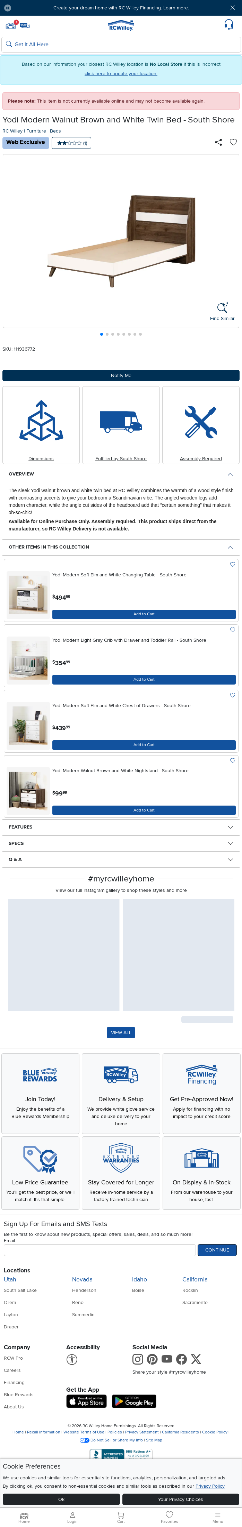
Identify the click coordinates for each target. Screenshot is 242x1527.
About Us (14, 1407)
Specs (16, 843)
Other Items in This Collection (49, 547)
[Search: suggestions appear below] (121, 45)
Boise (138, 1290)
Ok (61, 1499)
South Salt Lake (20, 1290)
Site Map (154, 1440)
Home (18, 1432)
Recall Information (43, 1432)
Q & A (15, 859)
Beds (55, 131)
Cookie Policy (214, 1432)
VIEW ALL (121, 1033)
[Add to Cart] (144, 614)
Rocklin (190, 1290)
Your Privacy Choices (180, 1499)
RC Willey (12, 131)
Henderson (84, 1290)
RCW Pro (13, 1358)
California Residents (180, 1432)
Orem (10, 1302)
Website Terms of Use (83, 1432)
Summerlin (83, 1315)
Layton (11, 1315)
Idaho (139, 1279)
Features (20, 827)
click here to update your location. (121, 74)
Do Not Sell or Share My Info (112, 1440)
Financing (14, 1382)
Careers (12, 1370)
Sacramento (195, 1302)
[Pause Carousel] (7, 8)
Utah (10, 1279)
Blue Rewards (19, 1395)
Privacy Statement (142, 1432)
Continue (217, 1250)
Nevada (82, 1279)
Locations (17, 1270)
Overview (21, 474)
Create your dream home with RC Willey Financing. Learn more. (121, 8)
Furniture (36, 131)
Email (9, 1241)
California (195, 1279)
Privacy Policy (210, 1486)
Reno (78, 1302)
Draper (11, 1327)
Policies (114, 1432)
